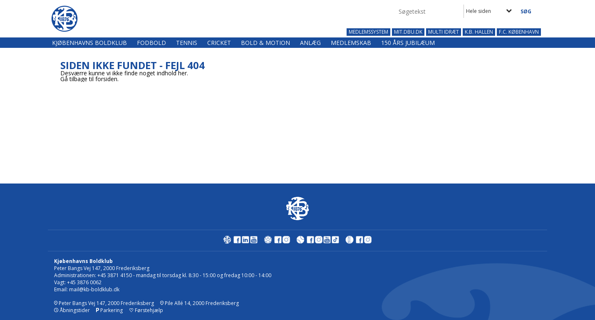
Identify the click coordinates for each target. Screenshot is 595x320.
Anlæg (310, 43)
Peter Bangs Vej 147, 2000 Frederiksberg (104, 303)
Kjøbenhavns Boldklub (89, 43)
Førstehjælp (146, 310)
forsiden (106, 79)
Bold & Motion (265, 43)
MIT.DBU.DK (408, 32)
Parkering (109, 310)
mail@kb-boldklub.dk (94, 289)
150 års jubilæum (408, 43)
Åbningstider (72, 310)
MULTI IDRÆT (443, 32)
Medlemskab (351, 43)
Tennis (186, 43)
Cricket (219, 43)
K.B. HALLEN (479, 32)
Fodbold (151, 43)
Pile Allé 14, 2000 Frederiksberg (199, 303)
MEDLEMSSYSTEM (368, 32)
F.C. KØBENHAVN (519, 32)
